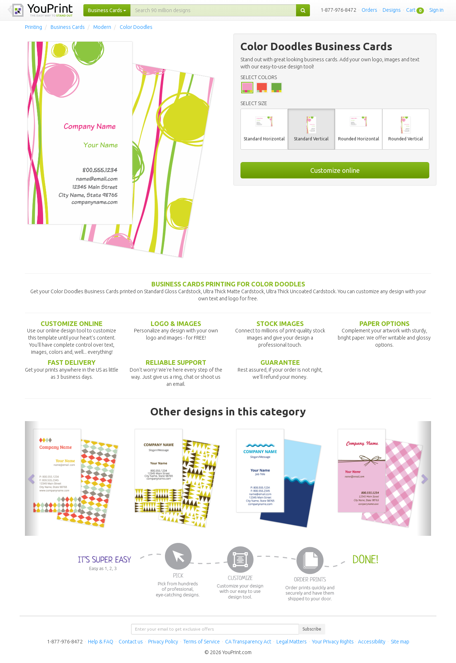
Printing (33, 27)
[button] (32, 478)
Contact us (131, 641)
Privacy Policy (163, 641)
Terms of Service (201, 641)
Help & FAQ (100, 641)
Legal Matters (291, 641)
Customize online (335, 170)
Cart (410, 10)
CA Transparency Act (248, 641)
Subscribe (311, 629)
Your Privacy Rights (333, 641)
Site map (400, 641)
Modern (102, 27)
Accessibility (371, 641)
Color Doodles (136, 27)
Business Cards (68, 27)
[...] (213, 10)
